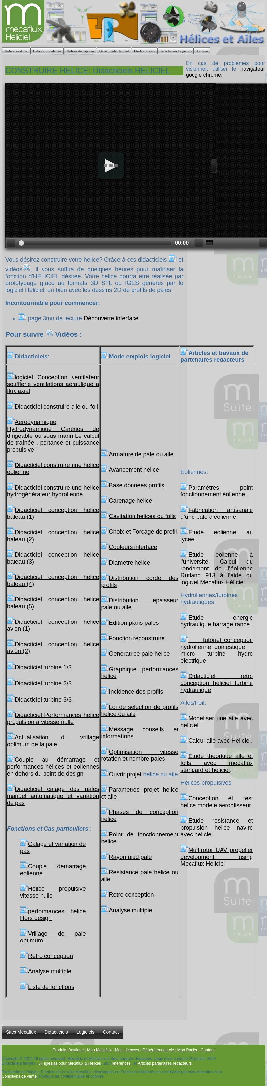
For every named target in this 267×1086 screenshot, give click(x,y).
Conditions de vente (19, 1076)
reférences (122, 1063)
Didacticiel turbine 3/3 (43, 699)
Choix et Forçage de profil (139, 531)
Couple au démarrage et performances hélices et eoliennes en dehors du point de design (53, 766)
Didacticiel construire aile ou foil (56, 406)
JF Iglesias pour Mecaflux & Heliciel (70, 1063)
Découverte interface (111, 318)
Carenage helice (126, 500)
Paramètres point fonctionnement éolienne (216, 491)
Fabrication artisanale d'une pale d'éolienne (216, 513)
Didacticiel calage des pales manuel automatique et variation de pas (53, 796)
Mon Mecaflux (99, 1050)
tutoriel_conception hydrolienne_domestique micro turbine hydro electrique (216, 650)
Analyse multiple (45, 971)
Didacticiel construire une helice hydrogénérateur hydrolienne (53, 491)
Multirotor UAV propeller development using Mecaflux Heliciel (216, 857)
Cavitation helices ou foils (138, 516)
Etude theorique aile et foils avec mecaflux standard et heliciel (216, 763)
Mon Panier (187, 1050)
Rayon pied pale (126, 857)
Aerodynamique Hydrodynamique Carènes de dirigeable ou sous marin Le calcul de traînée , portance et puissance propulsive (53, 436)
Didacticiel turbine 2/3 (43, 683)
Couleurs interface (129, 547)
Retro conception (46, 956)
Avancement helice (130, 469)
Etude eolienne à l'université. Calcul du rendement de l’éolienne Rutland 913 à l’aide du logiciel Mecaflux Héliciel (216, 568)
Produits (60, 1050)
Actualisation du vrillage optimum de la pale (53, 741)
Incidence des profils (132, 691)
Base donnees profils (132, 485)
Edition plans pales (130, 623)
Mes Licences (127, 1050)
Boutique (76, 1050)
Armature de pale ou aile (137, 454)
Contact (207, 1050)
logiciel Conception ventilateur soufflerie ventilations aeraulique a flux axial (53, 384)
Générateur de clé (158, 1050)
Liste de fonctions (47, 987)
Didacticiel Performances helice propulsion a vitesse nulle (53, 718)
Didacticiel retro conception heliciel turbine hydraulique (216, 683)
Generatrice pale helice (135, 653)
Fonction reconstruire (132, 638)
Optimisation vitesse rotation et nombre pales (139, 755)
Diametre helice (125, 562)
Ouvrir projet (121, 774)
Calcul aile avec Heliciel (215, 740)
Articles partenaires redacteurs (165, 1063)
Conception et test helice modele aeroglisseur (216, 801)
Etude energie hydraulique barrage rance (216, 621)
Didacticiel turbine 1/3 (43, 667)
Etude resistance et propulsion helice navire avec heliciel (216, 827)
